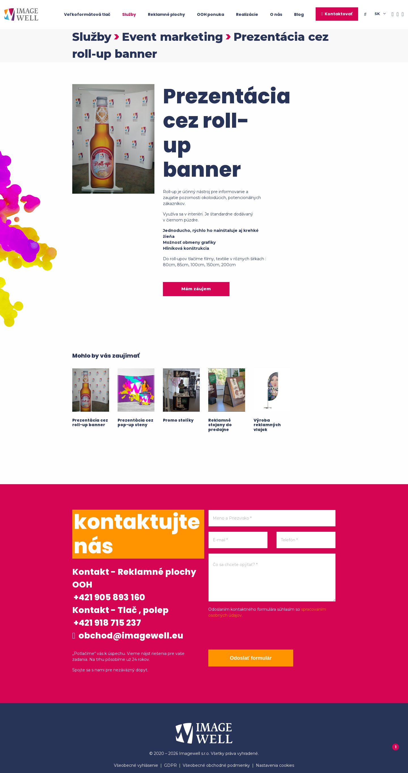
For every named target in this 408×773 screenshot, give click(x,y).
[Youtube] (401, 14)
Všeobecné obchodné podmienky (216, 765)
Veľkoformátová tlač (87, 14)
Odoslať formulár (251, 658)
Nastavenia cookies (275, 765)
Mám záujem (196, 288)
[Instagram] (396, 14)
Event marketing (172, 37)
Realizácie (247, 14)
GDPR (170, 765)
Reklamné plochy (166, 14)
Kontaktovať (338, 14)
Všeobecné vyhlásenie (136, 765)
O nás (276, 14)
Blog (299, 14)
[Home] (21, 14)
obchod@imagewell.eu (127, 636)
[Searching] (369, 14)
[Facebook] (391, 14)
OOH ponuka (210, 14)
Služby (129, 14)
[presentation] (251, 634)
